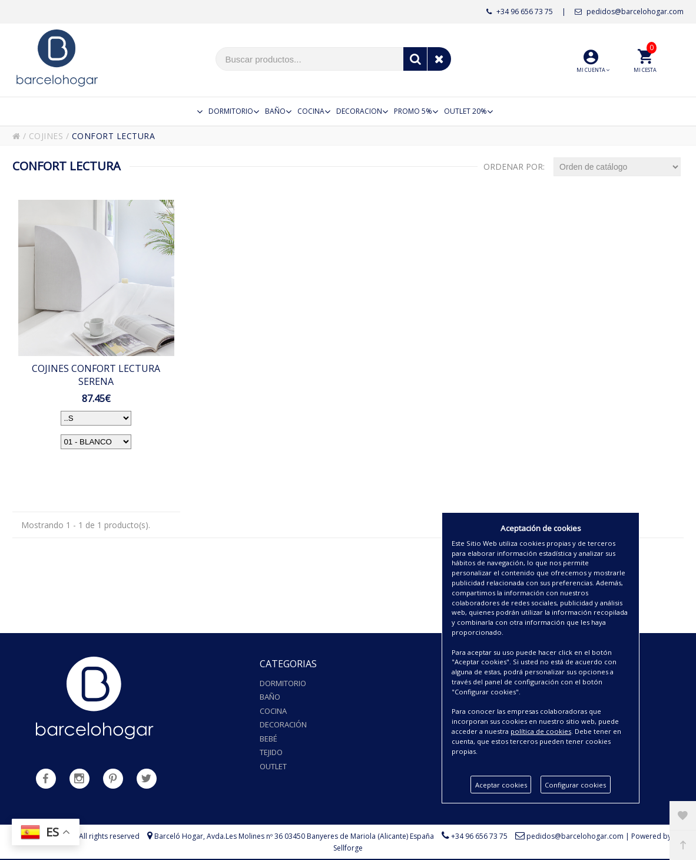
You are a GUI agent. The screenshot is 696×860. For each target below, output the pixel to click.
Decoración (283, 724)
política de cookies (541, 731)
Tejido (271, 752)
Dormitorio (283, 683)
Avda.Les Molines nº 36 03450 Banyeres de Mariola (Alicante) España (320, 836)
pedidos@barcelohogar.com (629, 11)
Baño (270, 696)
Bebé (268, 738)
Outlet (273, 766)
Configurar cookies (575, 784)
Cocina (273, 711)
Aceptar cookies (501, 784)
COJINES (46, 135)
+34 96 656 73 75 (519, 11)
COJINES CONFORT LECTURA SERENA (96, 375)
